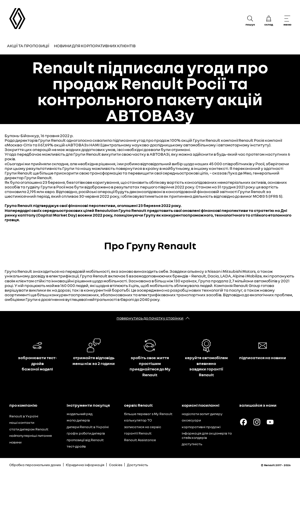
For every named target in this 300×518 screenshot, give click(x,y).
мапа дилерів (78, 420)
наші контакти (21, 422)
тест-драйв (76, 446)
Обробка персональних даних (35, 465)
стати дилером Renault (28, 429)
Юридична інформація (85, 465)
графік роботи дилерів (86, 433)
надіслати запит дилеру (202, 414)
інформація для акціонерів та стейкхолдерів (207, 435)
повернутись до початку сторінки (150, 317)
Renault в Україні (23, 416)
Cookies (115, 465)
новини (15, 442)
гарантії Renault (138, 433)
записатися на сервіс (142, 427)
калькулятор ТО (138, 420)
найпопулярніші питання (30, 435)
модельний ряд (79, 414)
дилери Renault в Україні (88, 427)
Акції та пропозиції (28, 45)
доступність (192, 444)
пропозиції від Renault (85, 440)
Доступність (137, 465)
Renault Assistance (140, 440)
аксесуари (191, 420)
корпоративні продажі (201, 427)
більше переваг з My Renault (148, 414)
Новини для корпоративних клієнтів (95, 45)
